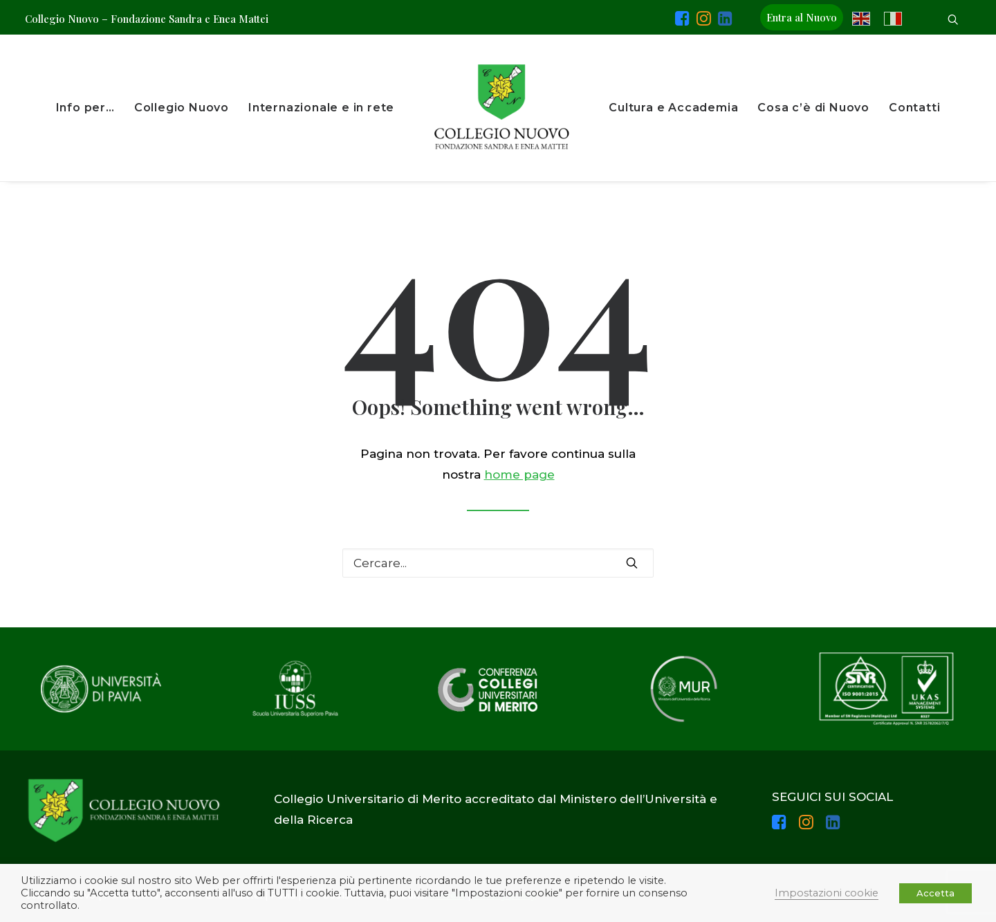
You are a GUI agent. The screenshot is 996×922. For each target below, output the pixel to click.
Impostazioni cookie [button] (826, 893)
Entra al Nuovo (801, 17)
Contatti (914, 107)
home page (519, 474)
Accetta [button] (935, 892)
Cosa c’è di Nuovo (813, 107)
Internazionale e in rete (321, 107)
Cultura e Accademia (673, 107)
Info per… (85, 107)
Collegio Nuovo (181, 107)
